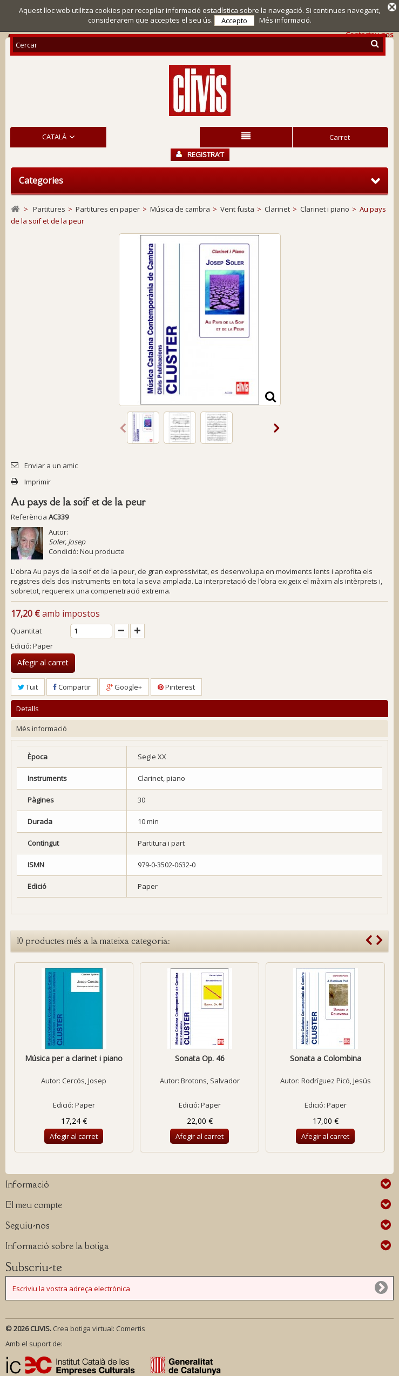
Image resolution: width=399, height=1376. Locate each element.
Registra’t (200, 153)
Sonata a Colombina (325, 1056)
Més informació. (285, 20)
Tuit (28, 685)
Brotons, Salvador (210, 1079)
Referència (29, 515)
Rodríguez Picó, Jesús (336, 1079)
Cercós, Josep (84, 1079)
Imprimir (37, 479)
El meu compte (33, 1203)
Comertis (130, 1327)
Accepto (234, 20)
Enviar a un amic (51, 463)
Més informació (41, 727)
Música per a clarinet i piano (74, 1056)
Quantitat (26, 628)
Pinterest (176, 685)
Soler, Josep (67, 539)
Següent (277, 425)
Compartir (72, 685)
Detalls (27, 707)
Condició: (63, 549)
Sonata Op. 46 (200, 1056)
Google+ (124, 685)
